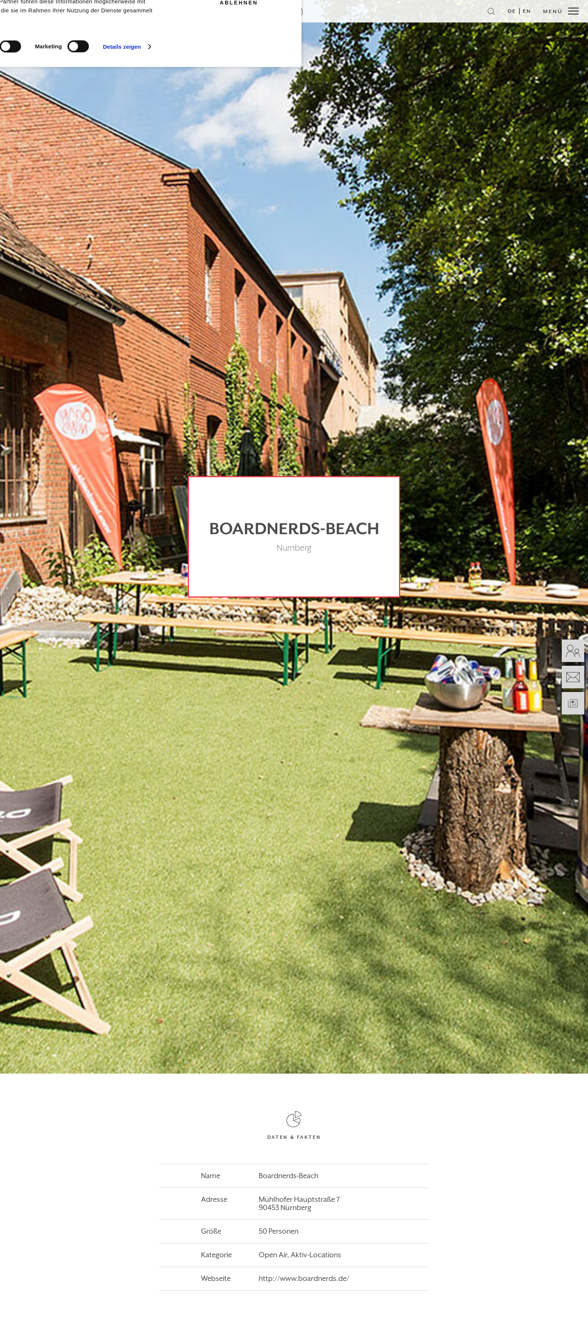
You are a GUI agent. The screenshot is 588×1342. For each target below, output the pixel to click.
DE (512, 11)
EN (527, 11)
